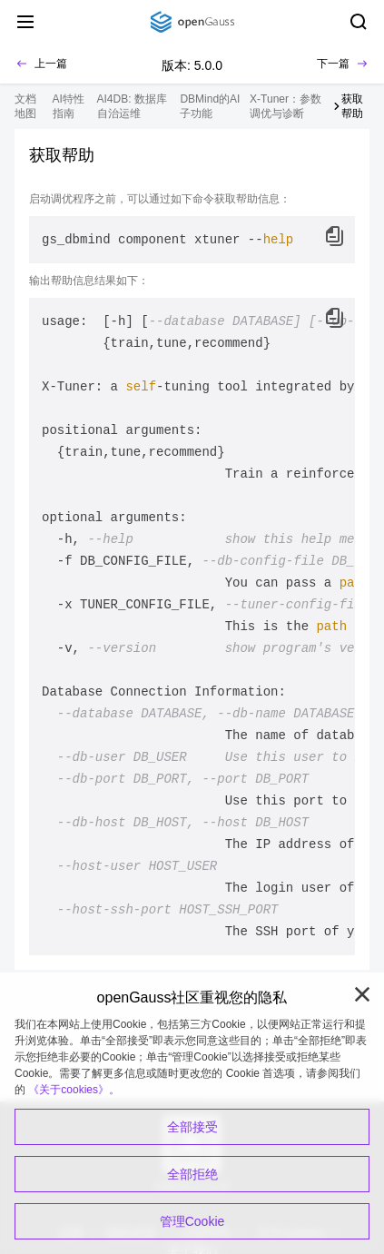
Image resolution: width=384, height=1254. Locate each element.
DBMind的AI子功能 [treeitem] (210, 106)
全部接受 (192, 1127)
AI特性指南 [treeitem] (68, 106)
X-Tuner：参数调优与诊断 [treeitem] (285, 106)
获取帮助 (352, 106)
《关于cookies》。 (74, 1089)
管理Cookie (192, 1221)
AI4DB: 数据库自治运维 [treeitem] (132, 106)
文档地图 (25, 106)
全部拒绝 (192, 1174)
